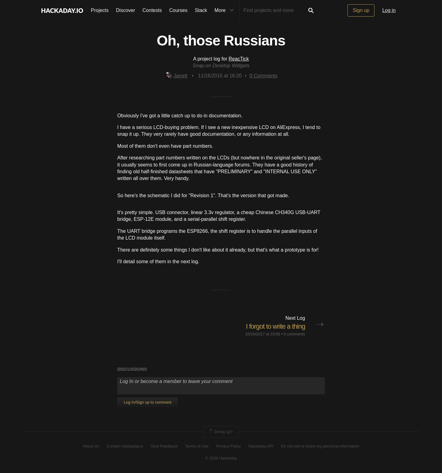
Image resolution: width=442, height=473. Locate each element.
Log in (389, 10)
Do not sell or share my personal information (320, 446)
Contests (152, 10)
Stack (201, 10)
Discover (125, 10)
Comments (263, 75)
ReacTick (239, 58)
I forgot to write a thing (275, 326)
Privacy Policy (228, 446)
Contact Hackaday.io (125, 446)
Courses (178, 10)
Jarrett (176, 75)
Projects (100, 10)
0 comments (294, 334)
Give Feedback (164, 446)
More (226, 10)
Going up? (220, 431)
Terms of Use (197, 446)
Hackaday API (260, 446)
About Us (91, 446)
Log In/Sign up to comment (147, 402)
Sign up (361, 10)
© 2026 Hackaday (221, 458)
